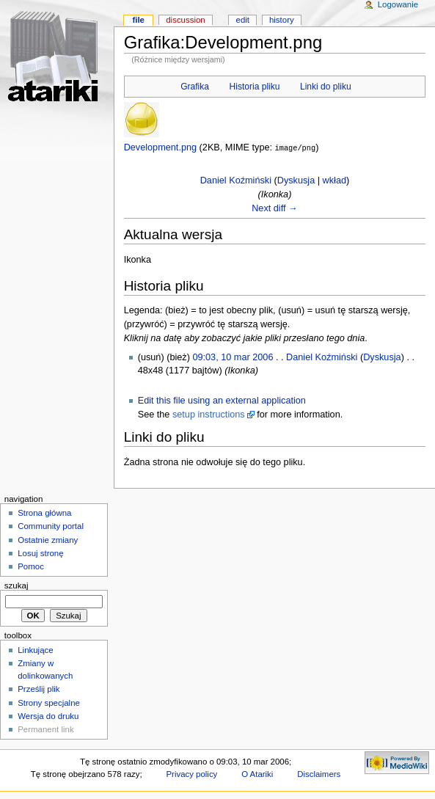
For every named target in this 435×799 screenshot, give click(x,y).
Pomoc (31, 565)
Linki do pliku (325, 86)
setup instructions (208, 414)
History (281, 19)
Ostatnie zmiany (48, 539)
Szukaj (16, 584)
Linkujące (35, 649)
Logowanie (398, 4)
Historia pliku (255, 86)
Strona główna (44, 512)
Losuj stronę (40, 552)
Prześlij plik (38, 688)
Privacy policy (191, 773)
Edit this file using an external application (222, 400)
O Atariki (257, 773)
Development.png (160, 147)
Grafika (194, 86)
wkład (334, 180)
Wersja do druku (48, 715)
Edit (242, 19)
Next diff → (275, 208)
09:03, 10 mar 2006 (232, 356)
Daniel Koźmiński (235, 180)
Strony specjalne (49, 702)
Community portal (51, 525)
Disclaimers (318, 773)
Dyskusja (296, 180)
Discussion (185, 19)
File (138, 19)
